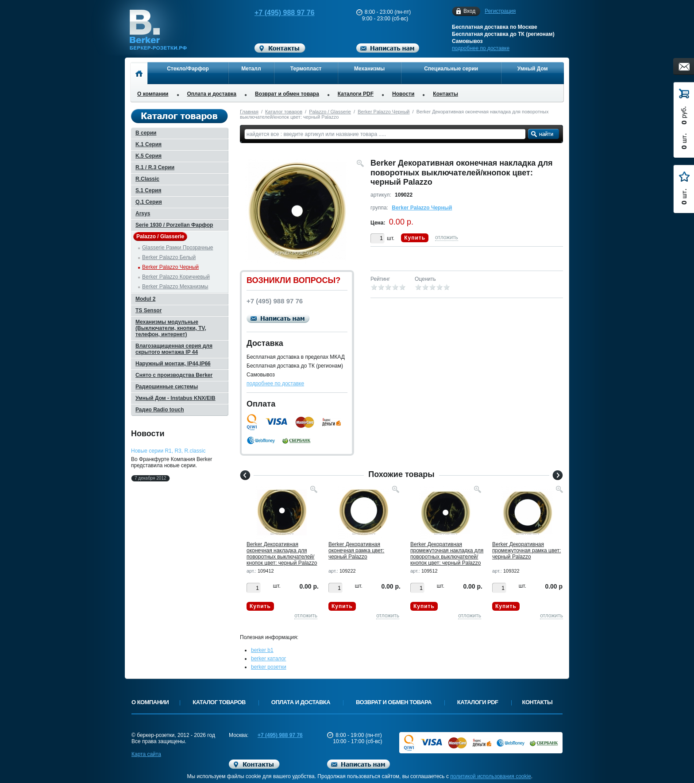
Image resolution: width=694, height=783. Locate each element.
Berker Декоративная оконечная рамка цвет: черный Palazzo (356, 550)
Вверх (597, 755)
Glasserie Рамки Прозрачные (177, 247)
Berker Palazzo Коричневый (176, 277)
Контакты (445, 94)
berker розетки (268, 667)
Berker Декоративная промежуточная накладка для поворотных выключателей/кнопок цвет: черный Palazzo (446, 553)
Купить (414, 238)
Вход (469, 11)
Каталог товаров (283, 111)
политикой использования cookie (490, 776)
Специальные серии (451, 69)
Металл (251, 69)
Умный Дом (532, 69)
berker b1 (262, 650)
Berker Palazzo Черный (383, 111)
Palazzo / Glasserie (330, 111)
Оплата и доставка (212, 94)
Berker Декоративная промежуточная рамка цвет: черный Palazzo (526, 550)
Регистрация (500, 11)
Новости (403, 94)
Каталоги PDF (356, 94)
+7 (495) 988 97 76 (276, 12)
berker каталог (268, 658)
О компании (153, 94)
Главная (249, 111)
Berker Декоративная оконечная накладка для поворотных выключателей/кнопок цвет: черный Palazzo (282, 553)
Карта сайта (146, 754)
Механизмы (369, 69)
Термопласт (306, 69)
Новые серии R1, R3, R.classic (168, 451)
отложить (446, 237)
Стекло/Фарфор (188, 69)
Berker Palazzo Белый (169, 257)
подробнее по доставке (480, 48)
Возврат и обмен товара (287, 94)
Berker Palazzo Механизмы (175, 286)
